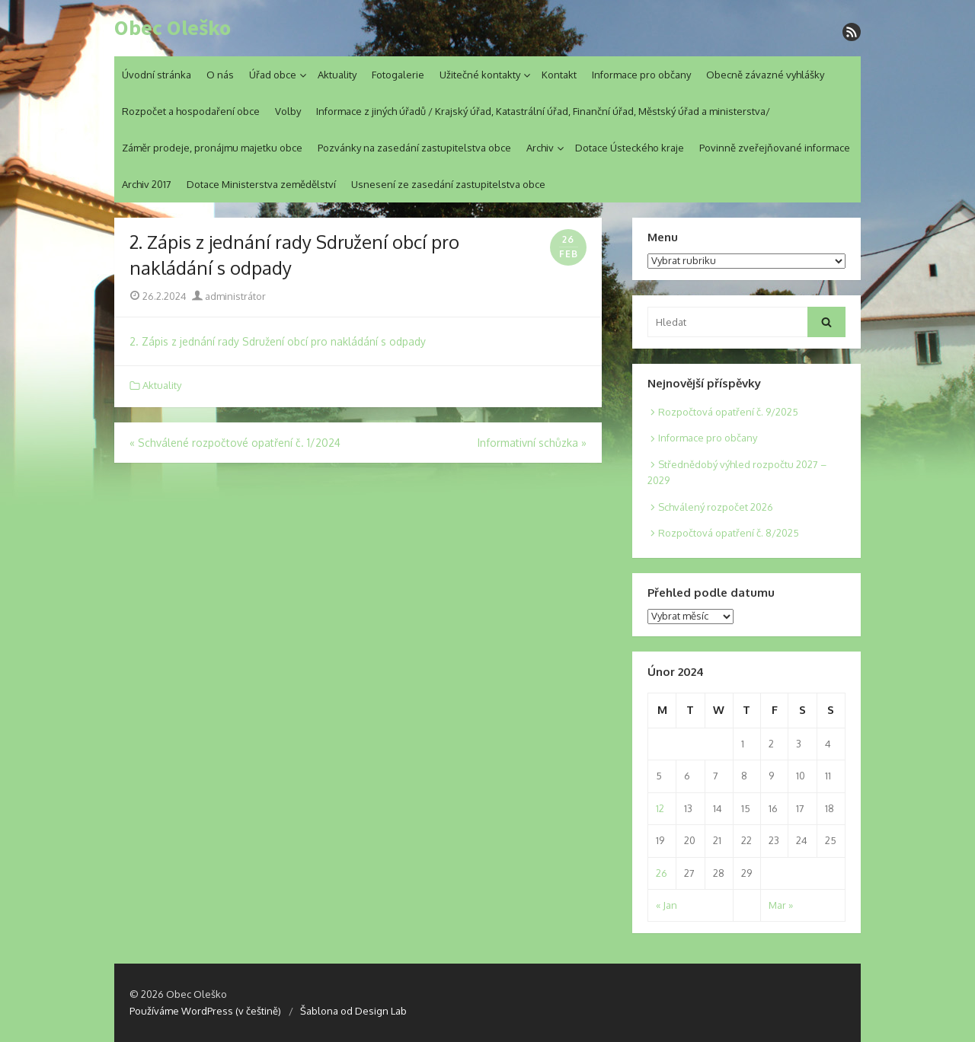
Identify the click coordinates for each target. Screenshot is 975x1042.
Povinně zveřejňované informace (774, 148)
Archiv (540, 148)
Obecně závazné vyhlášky (765, 75)
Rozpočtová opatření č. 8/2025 (728, 533)
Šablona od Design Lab (353, 1011)
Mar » (781, 905)
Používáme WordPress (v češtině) (205, 1011)
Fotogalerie (398, 75)
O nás (220, 75)
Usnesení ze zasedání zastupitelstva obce (448, 184)
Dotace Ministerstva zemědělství (261, 184)
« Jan (666, 905)
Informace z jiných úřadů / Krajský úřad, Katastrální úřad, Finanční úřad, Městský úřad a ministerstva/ (543, 111)
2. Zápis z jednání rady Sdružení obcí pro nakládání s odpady (277, 341)
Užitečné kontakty (480, 75)
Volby (288, 111)
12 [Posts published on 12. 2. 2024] (660, 808)
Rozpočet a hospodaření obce (191, 111)
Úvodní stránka (156, 75)
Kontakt (559, 75)
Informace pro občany (641, 75)
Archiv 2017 (146, 184)
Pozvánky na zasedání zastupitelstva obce (414, 148)
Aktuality (337, 75)
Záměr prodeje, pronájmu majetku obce (212, 148)
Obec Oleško (172, 28)
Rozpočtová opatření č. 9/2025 (728, 412)
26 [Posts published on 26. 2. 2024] (661, 873)
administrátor (229, 296)
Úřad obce (272, 75)
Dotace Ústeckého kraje (629, 148)
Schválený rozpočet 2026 (715, 507)
